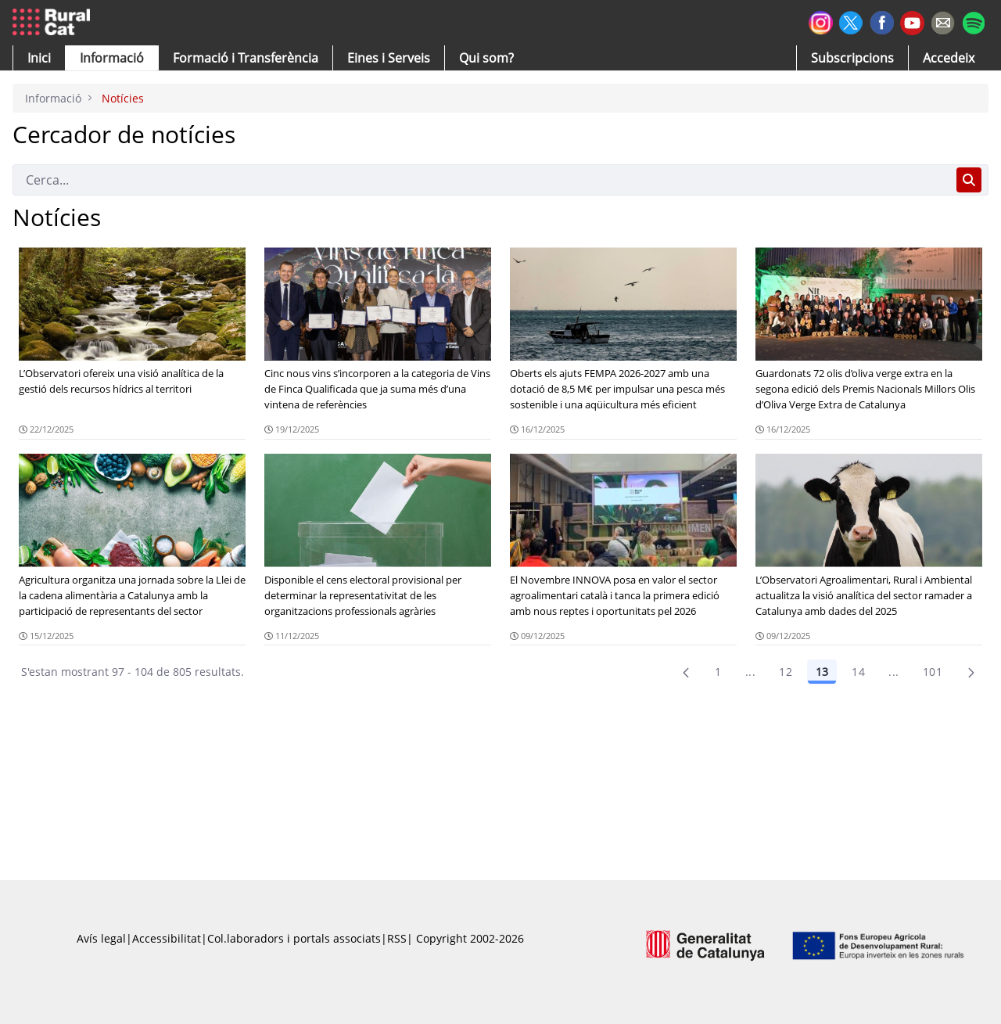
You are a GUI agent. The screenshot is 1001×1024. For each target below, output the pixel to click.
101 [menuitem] (932, 671)
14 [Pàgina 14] (858, 671)
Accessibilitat (166, 938)
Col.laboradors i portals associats (294, 938)
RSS (397, 938)
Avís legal (101, 938)
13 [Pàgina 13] (822, 671)
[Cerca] (481, 180)
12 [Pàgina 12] (785, 671)
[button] (39, 57)
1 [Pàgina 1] (718, 671)
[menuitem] (245, 57)
